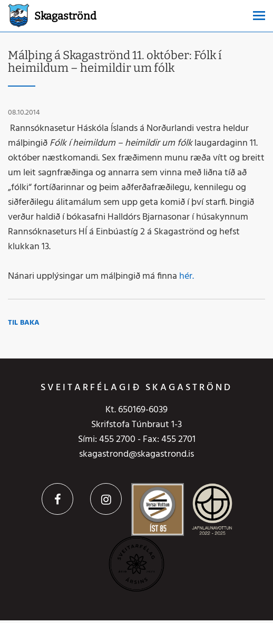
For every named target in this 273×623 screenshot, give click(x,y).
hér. (186, 276)
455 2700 (117, 439)
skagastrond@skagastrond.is (136, 454)
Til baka (24, 323)
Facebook (57, 499)
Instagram (106, 499)
